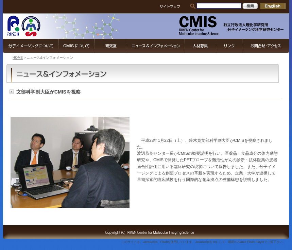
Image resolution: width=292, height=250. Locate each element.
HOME (18, 58)
